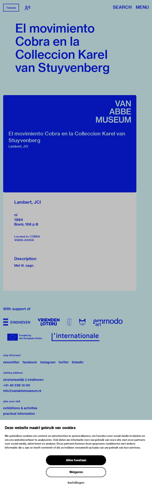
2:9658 (29, 240)
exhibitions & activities (20, 408)
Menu (142, 7)
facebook (30, 362)
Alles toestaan (76, 460)
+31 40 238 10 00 (16, 385)
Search (122, 7)
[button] (69, 143)
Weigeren (76, 472)
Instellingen (76, 483)
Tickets (11, 8)
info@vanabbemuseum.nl (22, 391)
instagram (47, 362)
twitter (64, 362)
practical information (19, 414)
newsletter (11, 362)
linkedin (77, 362)
